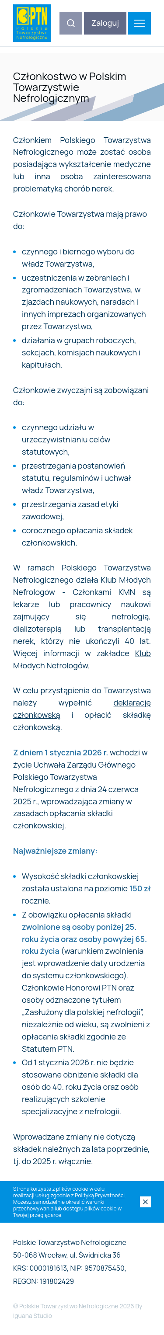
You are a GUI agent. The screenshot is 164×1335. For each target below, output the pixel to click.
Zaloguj (105, 22)
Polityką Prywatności (100, 1195)
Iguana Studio (32, 1315)
